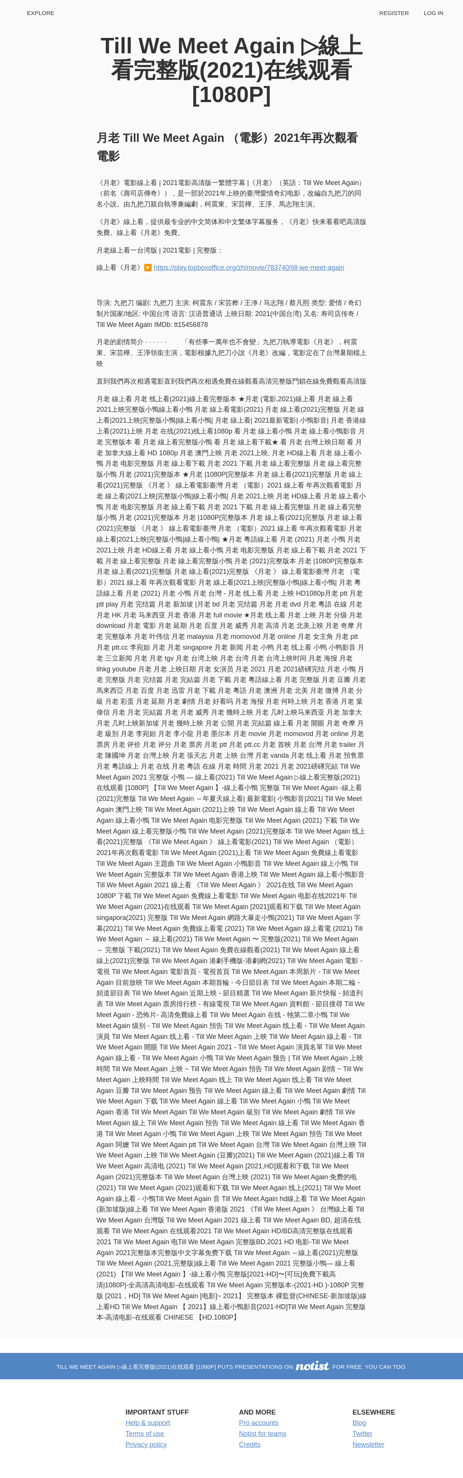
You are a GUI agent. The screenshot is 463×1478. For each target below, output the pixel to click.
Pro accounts (258, 1423)
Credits (249, 1444)
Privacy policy (146, 1444)
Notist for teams (262, 1433)
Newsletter (369, 1444)
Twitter (363, 1433)
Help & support (148, 1423)
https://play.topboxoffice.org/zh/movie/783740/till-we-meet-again (249, 267)
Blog (359, 1423)
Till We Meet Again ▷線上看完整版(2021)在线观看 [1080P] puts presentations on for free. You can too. (231, 1367)
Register (394, 13)
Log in (433, 13)
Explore (40, 13)
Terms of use (145, 1433)
